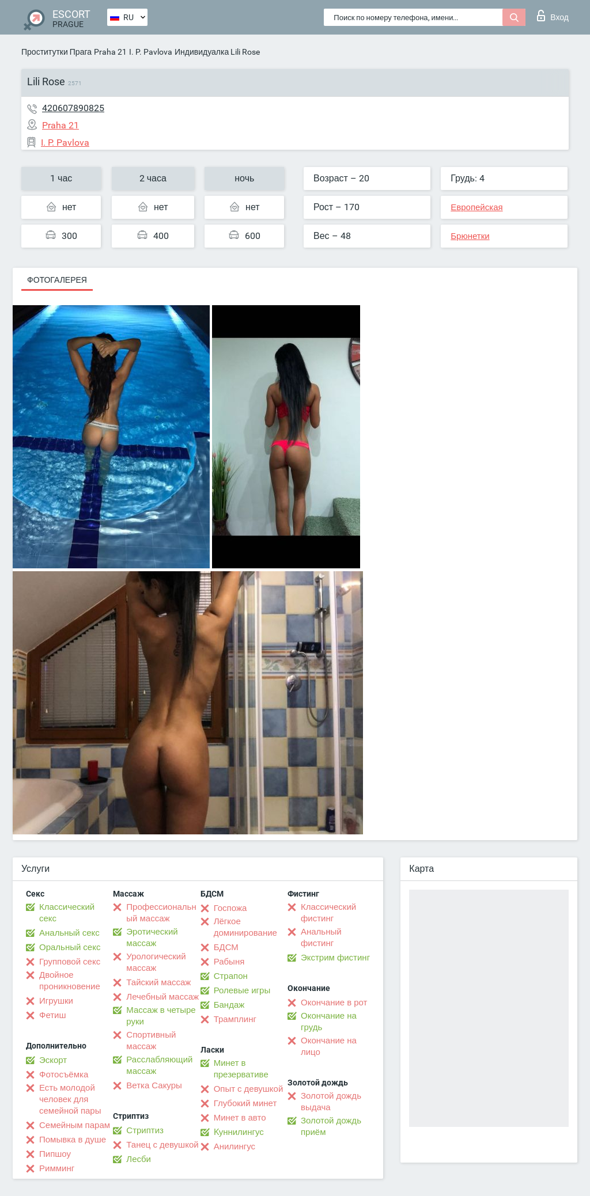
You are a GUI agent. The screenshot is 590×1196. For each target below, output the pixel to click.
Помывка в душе (72, 1139)
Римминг (56, 1168)
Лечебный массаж (162, 997)
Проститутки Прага (56, 51)
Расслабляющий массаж (159, 1065)
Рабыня (229, 961)
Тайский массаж (158, 982)
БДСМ (226, 947)
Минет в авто (240, 1118)
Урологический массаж (156, 962)
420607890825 (73, 107)
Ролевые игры (242, 990)
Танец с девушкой (162, 1145)
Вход (553, 15)
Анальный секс (69, 933)
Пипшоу (55, 1154)
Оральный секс (69, 947)
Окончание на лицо (329, 1046)
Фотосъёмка (63, 1074)
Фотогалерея (57, 279)
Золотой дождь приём (331, 1126)
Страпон (231, 976)
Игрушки (56, 1001)
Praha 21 (110, 51)
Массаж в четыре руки (160, 1016)
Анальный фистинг (321, 937)
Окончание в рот (334, 1002)
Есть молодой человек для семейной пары (70, 1099)
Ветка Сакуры (153, 1085)
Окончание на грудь (329, 1021)
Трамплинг (235, 1019)
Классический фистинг (328, 913)
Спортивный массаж (151, 1040)
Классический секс (66, 913)
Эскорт (53, 1060)
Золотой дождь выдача (331, 1102)
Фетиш (52, 1015)
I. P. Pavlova (150, 51)
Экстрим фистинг (335, 957)
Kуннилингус (239, 1132)
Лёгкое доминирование (245, 927)
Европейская (476, 207)
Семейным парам (74, 1125)
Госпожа (230, 908)
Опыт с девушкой (248, 1089)
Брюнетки (470, 236)
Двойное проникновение (69, 981)
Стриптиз (145, 1130)
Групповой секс (69, 961)
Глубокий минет (245, 1103)
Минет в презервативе (241, 1069)
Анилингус (234, 1146)
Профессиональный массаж (161, 913)
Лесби (138, 1159)
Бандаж (229, 1005)
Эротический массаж (151, 937)
